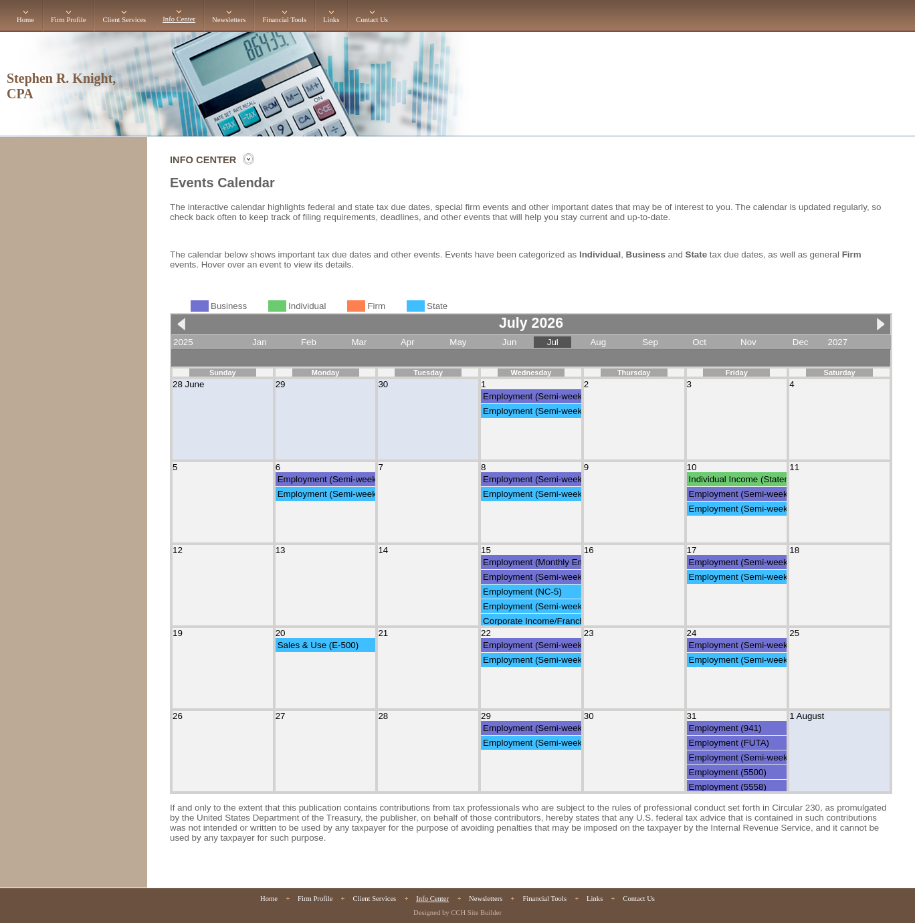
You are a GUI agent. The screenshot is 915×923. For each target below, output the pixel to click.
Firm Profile (68, 19)
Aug (598, 342)
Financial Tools (284, 19)
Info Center (179, 19)
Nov (748, 342)
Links (331, 19)
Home (25, 19)
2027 (838, 342)
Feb (308, 342)
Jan (259, 342)
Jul (552, 342)
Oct (699, 342)
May (457, 342)
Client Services (124, 19)
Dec (801, 342)
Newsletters (228, 19)
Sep (650, 342)
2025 (183, 342)
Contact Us (372, 19)
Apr (408, 342)
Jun (509, 342)
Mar (359, 342)
